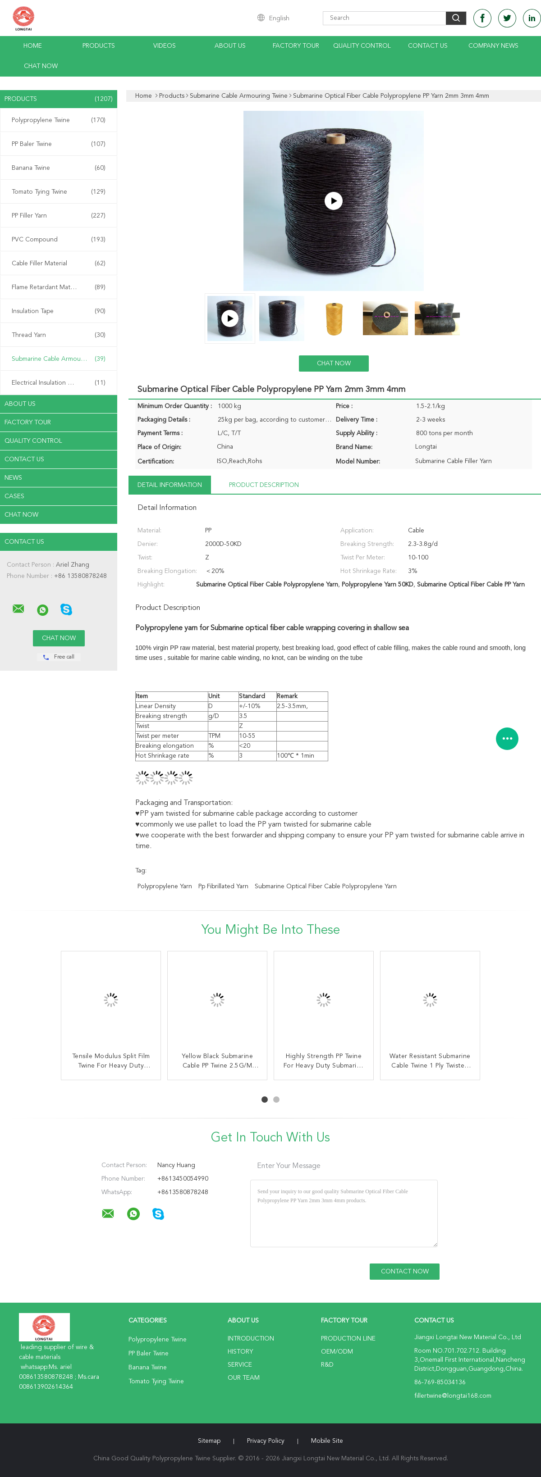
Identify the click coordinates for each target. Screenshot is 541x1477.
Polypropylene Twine (58, 120)
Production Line (348, 1339)
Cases (14, 496)
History (240, 1352)
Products (99, 46)
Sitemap (209, 1441)
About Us (230, 46)
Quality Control (362, 46)
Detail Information (170, 485)
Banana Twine (58, 168)
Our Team (244, 1378)
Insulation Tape (58, 311)
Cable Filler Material (58, 263)
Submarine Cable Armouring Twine (61, 359)
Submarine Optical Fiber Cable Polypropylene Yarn (326, 886)
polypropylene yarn (165, 886)
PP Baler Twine (58, 144)
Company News (493, 46)
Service (240, 1365)
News (13, 478)
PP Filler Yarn (58, 215)
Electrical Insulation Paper (58, 382)
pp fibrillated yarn (223, 886)
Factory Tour (296, 46)
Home (32, 46)
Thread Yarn (58, 335)
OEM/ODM (337, 1352)
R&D (327, 1365)
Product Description (264, 485)
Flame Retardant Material (58, 287)
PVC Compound (58, 239)
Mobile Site (327, 1441)
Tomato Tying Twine (58, 191)
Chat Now (41, 66)
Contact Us (428, 46)
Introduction (251, 1339)
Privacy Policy (265, 1441)
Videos (164, 46)
